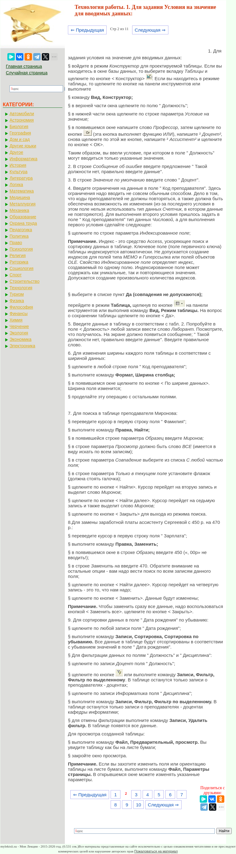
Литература (21, 178)
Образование (23, 216)
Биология (19, 126)
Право (16, 242)
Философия (21, 307)
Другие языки (23, 145)
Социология (21, 268)
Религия (18, 255)
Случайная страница (27, 72)
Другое (16, 152)
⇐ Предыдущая (87, 30)
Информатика (23, 158)
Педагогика (21, 229)
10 (138, 804)
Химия (16, 320)
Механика (19, 210)
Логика (16, 184)
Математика (22, 191)
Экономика (20, 339)
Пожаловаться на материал (156, 851)
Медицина (20, 197)
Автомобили (22, 113)
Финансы (19, 313)
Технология (21, 287)
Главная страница (24, 66)
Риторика (19, 261)
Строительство (24, 281)
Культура (18, 171)
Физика (17, 300)
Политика (19, 236)
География (20, 133)
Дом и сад (20, 139)
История (18, 165)
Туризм (17, 294)
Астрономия (22, 120)
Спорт (16, 274)
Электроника (22, 345)
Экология (19, 332)
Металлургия (23, 203)
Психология (21, 249)
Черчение (19, 326)
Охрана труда (23, 223)
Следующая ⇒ (150, 30)
